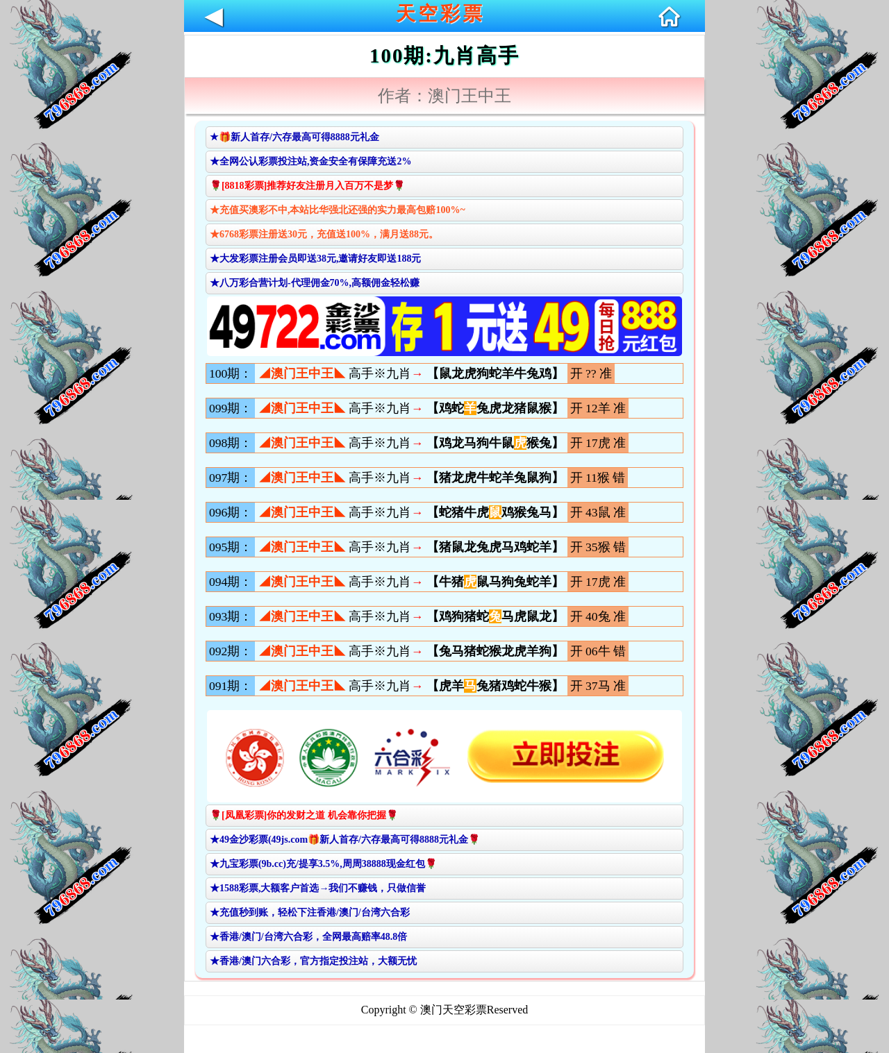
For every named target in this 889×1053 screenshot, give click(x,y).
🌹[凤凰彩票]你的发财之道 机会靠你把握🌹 (304, 815)
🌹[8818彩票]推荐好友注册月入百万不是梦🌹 (307, 185)
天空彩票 (440, 13)
